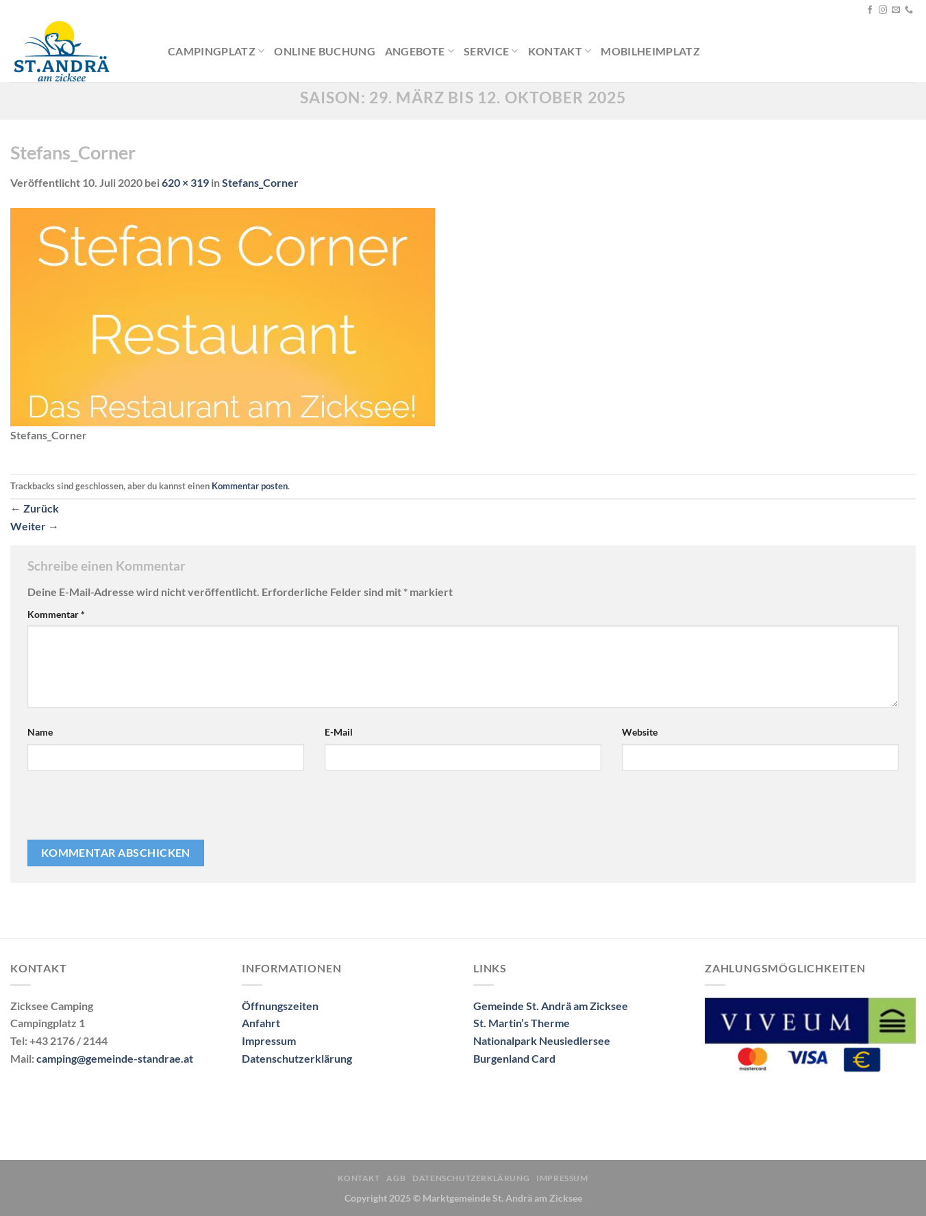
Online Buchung (324, 50)
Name (40, 732)
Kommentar (56, 614)
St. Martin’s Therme (521, 1022)
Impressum (269, 1040)
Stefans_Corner (260, 182)
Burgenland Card (514, 1058)
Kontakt (560, 51)
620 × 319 (185, 182)
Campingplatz (216, 51)
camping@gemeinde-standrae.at (114, 1058)
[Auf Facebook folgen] (870, 10)
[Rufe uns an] (909, 10)
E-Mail (339, 732)
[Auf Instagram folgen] (883, 10)
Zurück (34, 508)
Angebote (419, 51)
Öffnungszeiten (280, 1005)
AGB (395, 1178)
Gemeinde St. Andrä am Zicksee (550, 1005)
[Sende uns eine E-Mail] (896, 10)
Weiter (34, 525)
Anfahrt (261, 1022)
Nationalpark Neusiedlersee (541, 1040)
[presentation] (120, 810)
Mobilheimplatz (650, 50)
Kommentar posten (250, 485)
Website (640, 732)
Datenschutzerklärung (297, 1058)
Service (491, 51)
